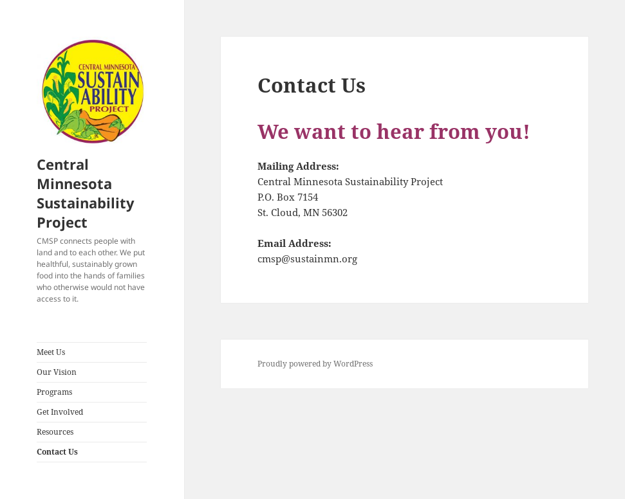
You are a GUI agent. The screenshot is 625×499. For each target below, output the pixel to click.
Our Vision (57, 372)
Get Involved (60, 411)
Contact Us (57, 451)
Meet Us (51, 352)
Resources (55, 431)
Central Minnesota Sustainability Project (86, 192)
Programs (54, 391)
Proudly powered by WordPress (315, 363)
